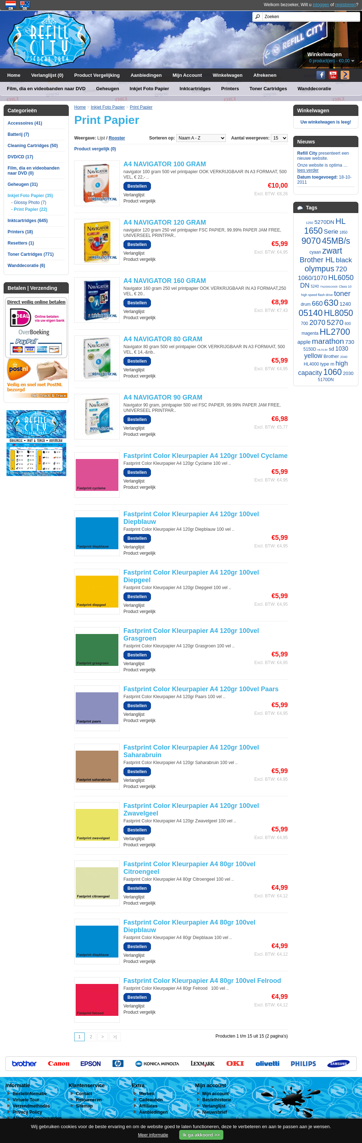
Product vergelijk (139, 201)
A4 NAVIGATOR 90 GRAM (162, 397)
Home (13, 75)
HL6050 (341, 277)
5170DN (326, 379)
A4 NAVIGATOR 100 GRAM (164, 164)
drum (306, 304)
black (344, 260)
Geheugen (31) (23, 184)
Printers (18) (20, 231)
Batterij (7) (18, 134)
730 (349, 342)
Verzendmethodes (31, 1106)
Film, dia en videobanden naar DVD (46, 88)
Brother (331, 356)
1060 (332, 372)
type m (327, 364)
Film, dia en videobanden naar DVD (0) (33, 171)
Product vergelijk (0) (95, 148)
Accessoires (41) (25, 123)
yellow (313, 355)
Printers (230, 88)
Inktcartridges (195, 88)
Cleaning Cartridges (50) (33, 145)
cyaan (315, 252)
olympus (319, 268)
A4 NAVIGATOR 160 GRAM (164, 280)
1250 (309, 223)
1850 (344, 232)
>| (115, 1036)
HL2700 (335, 332)
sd (331, 349)
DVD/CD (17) (20, 156)
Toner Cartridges (268, 88)
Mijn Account (187, 75)
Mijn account (215, 1093)
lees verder (308, 170)
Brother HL (317, 260)
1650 (313, 230)
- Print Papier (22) (29, 209)
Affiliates (148, 1106)
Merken (146, 1093)
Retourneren (89, 1099)
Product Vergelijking (97, 75)
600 (348, 324)
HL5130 (322, 349)
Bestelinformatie (30, 1093)
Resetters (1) (21, 243)
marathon (328, 341)
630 (331, 303)
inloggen (321, 4)
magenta (310, 333)
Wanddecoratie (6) (26, 265)
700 (304, 323)
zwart (332, 250)
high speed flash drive (317, 295)
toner (342, 293)
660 (317, 303)
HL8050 (338, 313)
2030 (348, 373)
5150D (309, 349)
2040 (344, 357)
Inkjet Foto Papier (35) (30, 195)
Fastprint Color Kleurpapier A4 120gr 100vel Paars (201, 689)
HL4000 (311, 364)
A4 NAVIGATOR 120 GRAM (164, 222)
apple (304, 342)
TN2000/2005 (328, 286)
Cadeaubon (151, 1099)
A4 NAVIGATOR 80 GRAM (162, 339)
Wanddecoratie (314, 88)
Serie (331, 231)
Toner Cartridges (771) (31, 254)
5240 (315, 286)
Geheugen (107, 88)
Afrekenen (265, 75)
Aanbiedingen (146, 75)
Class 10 (345, 286)
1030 (341, 349)
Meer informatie (153, 1135)
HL (341, 221)
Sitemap (84, 1106)
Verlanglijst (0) (47, 75)
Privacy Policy (27, 1112)
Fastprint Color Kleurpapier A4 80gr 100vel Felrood (202, 980)
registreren (345, 4)
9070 (311, 241)
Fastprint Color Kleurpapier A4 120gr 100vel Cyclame (205, 455)
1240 (345, 304)
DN (305, 285)
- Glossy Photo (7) (28, 202)
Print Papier (141, 107)
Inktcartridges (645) (28, 220)
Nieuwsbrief (214, 1112)
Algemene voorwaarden (37, 1118)
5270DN (324, 222)
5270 (335, 322)
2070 (317, 322)
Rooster (117, 138)
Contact (84, 1093)
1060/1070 (312, 278)
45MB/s (336, 241)
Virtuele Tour (26, 1099)
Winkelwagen (228, 75)
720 (341, 269)
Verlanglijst (133, 194)
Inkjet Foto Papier (149, 88)
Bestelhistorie (216, 1099)
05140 (311, 313)
